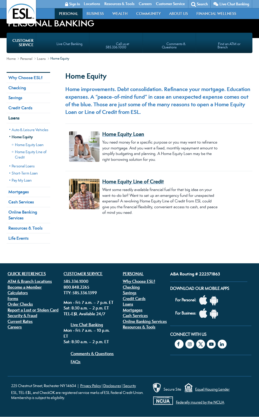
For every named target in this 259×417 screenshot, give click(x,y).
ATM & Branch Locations (30, 281)
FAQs (76, 361)
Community (148, 13)
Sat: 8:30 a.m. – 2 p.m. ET (86, 308)
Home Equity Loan (29, 144)
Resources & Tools (25, 228)
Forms (13, 298)
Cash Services (21, 202)
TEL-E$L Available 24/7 (84, 314)
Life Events (18, 238)
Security (129, 385)
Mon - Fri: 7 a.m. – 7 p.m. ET (88, 302)
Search (202, 4)
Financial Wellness (216, 13)
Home (11, 58)
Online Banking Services (22, 215)
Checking (17, 88)
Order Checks (20, 304)
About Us (178, 13)
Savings (15, 97)
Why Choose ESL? (25, 77)
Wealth (120, 13)
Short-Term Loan (25, 173)
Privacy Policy (90, 385)
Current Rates (20, 321)
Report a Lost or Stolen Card (33, 310)
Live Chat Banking (234, 4)
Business (95, 13)
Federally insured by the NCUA (200, 402)
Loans (41, 58)
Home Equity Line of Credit (30, 154)
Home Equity (22, 137)
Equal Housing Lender (212, 389)
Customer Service (83, 273)
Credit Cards (20, 108)
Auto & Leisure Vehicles (30, 129)
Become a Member (25, 287)
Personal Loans (23, 166)
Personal (68, 13)
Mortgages (18, 192)
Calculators (18, 293)
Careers (15, 327)
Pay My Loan (22, 180)
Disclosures (112, 385)
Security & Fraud (22, 315)
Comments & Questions (92, 353)
